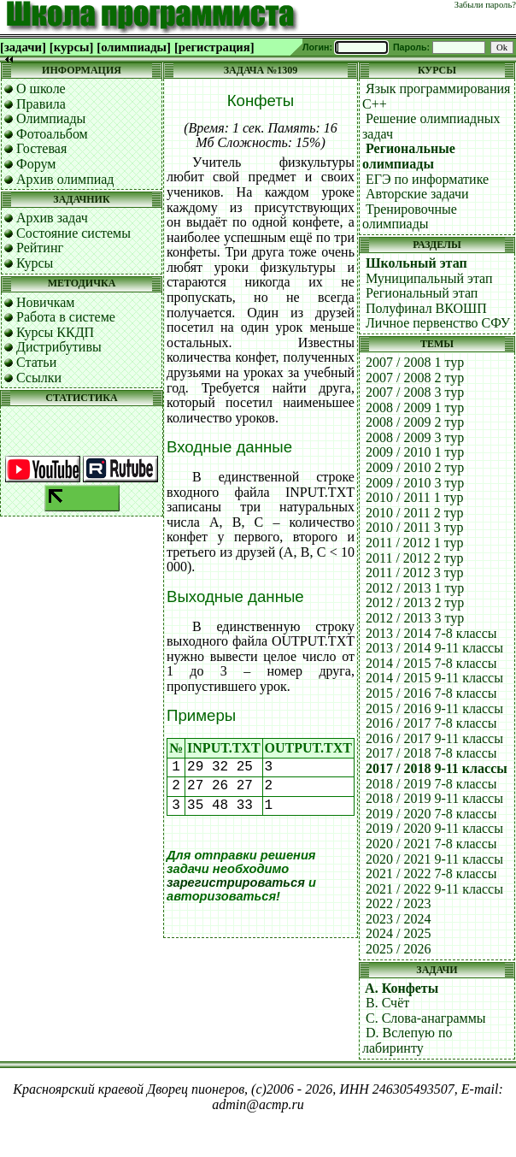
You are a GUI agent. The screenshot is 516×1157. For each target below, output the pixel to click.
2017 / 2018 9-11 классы (436, 768)
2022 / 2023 (398, 903)
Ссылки (39, 377)
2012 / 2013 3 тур (415, 618)
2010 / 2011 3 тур (415, 527)
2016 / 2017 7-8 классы (431, 723)
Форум (36, 163)
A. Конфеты (401, 988)
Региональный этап (422, 293)
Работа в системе (65, 317)
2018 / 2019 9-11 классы (434, 798)
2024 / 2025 (398, 933)
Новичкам (45, 302)
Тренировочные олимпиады (409, 217)
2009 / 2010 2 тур (415, 467)
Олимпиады (50, 118)
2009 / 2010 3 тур (415, 482)
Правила (41, 104)
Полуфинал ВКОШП (426, 308)
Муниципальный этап (429, 278)
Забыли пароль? (485, 4)
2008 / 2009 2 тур (415, 422)
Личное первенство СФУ (438, 323)
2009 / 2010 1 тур (415, 452)
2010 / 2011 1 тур (415, 497)
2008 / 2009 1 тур (415, 407)
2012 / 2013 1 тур (415, 588)
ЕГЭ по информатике (427, 179)
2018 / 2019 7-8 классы (431, 783)
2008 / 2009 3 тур (415, 437)
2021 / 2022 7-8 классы (431, 873)
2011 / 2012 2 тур (415, 558)
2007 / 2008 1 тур (415, 362)
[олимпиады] (134, 47)
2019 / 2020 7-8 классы (431, 813)
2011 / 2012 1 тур (415, 542)
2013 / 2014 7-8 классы (431, 633)
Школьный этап (416, 263)
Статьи (36, 362)
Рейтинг (39, 247)
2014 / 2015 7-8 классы (431, 663)
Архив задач (52, 217)
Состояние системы (73, 233)
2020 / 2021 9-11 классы (434, 859)
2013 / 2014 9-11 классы (434, 647)
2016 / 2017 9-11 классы (434, 738)
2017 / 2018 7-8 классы (431, 753)
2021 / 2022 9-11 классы (434, 889)
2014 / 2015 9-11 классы (434, 677)
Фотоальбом (52, 134)
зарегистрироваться (236, 882)
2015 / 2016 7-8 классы (431, 693)
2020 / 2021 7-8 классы (431, 843)
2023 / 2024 (398, 919)
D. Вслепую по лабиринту (407, 1040)
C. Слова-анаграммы (426, 1018)
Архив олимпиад (65, 179)
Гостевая (41, 148)
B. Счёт (387, 1002)
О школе (41, 88)
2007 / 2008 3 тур (415, 392)
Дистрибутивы (59, 346)
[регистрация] (214, 47)
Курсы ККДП (55, 332)
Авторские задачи (417, 193)
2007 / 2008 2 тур (415, 377)
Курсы (34, 263)
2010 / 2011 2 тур (415, 512)
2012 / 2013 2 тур (415, 602)
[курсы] (71, 47)
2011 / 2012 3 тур (415, 572)
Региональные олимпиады (408, 156)
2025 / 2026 (398, 949)
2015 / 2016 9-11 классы (434, 708)
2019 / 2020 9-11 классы (434, 828)
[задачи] (23, 47)
